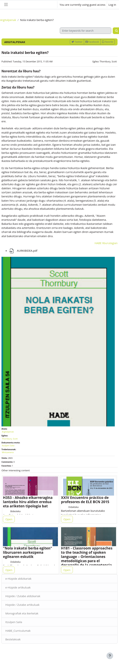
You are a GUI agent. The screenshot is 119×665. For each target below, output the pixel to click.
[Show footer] (109, 655)
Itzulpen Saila (13, 622)
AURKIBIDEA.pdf (23, 250)
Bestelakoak (13, 639)
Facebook (92, 41)
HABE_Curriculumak (18, 630)
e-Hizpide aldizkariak (18, 578)
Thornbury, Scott (108, 61)
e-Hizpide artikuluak (18, 587)
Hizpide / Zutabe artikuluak (22, 605)
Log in (112, 4)
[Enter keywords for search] (85, 30)
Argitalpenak (8, 20)
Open (8, 519)
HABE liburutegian (106, 243)
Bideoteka (15, 511)
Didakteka (73, 507)
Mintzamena (8, 452)
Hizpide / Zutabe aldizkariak (22, 596)
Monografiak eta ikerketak (21, 613)
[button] (50, 4)
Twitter (77, 41)
